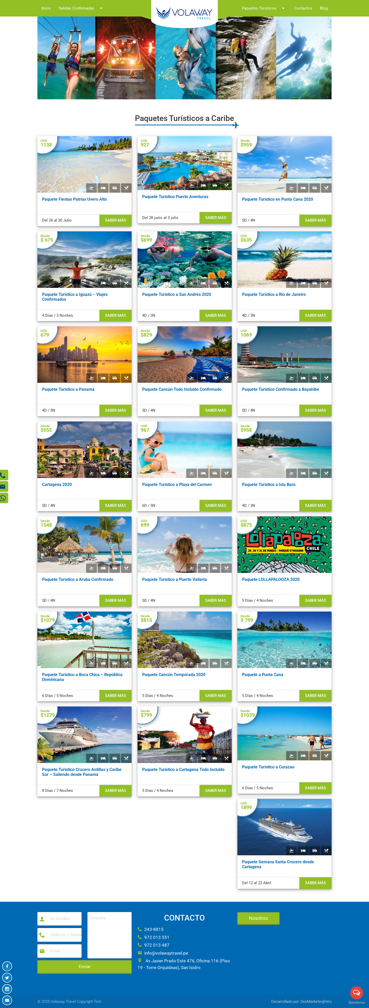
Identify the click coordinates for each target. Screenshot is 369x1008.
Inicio (46, 8)
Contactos (303, 8)
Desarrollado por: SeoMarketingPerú (301, 1001)
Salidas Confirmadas (81, 8)
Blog (324, 8)
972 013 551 (154, 937)
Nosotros (258, 918)
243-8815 (151, 929)
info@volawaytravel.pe (163, 953)
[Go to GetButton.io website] (356, 1002)
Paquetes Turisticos (264, 8)
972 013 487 (154, 945)
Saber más (115, 220)
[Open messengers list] (356, 992)
